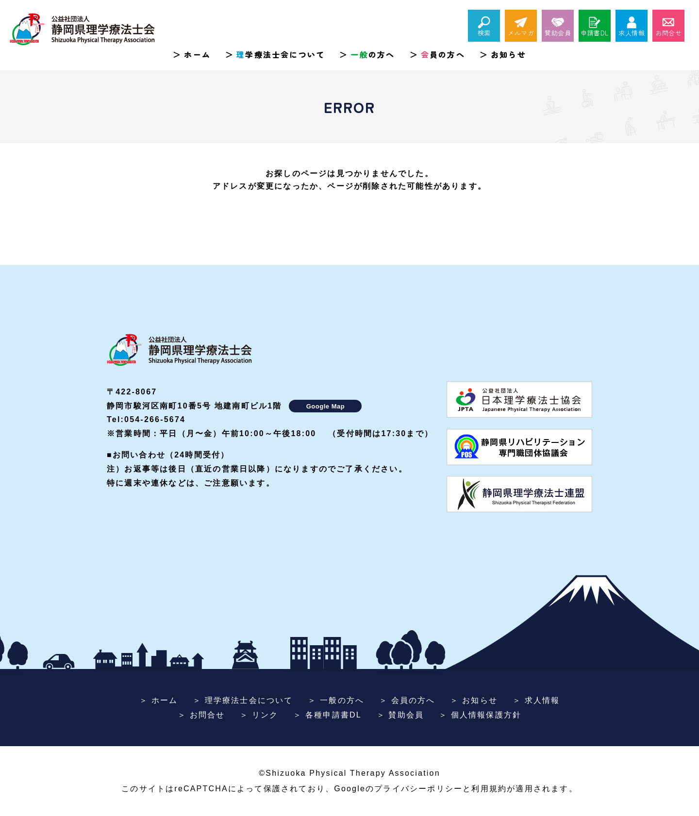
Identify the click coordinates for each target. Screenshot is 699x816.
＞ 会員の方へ (407, 700)
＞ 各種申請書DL (327, 715)
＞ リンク (259, 715)
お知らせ (508, 54)
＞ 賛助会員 (400, 715)
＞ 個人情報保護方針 (480, 715)
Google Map (325, 406)
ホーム (197, 54)
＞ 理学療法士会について (243, 700)
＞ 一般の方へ (336, 700)
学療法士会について (280, 54)
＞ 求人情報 (536, 700)
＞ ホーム (158, 700)
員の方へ (443, 54)
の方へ (372, 54)
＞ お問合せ (201, 715)
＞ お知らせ (474, 700)
